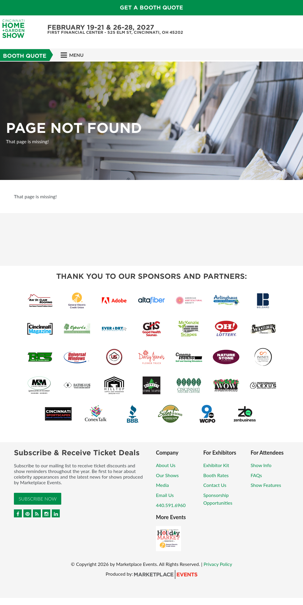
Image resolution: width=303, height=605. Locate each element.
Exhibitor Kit (216, 465)
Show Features (266, 485)
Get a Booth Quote (151, 7)
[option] (151, 121)
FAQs (256, 475)
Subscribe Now (38, 498)
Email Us (165, 495)
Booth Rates (216, 475)
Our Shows (167, 475)
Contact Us (214, 485)
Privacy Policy (218, 564)
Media (162, 485)
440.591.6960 (171, 505)
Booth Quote (24, 56)
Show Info (261, 465)
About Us (165, 465)
